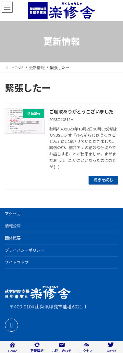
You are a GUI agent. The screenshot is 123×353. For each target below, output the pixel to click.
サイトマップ (17, 262)
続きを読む (103, 179)
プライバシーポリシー (24, 250)
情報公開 (13, 226)
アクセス (12, 213)
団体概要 (13, 238)
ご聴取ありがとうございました (81, 111)
